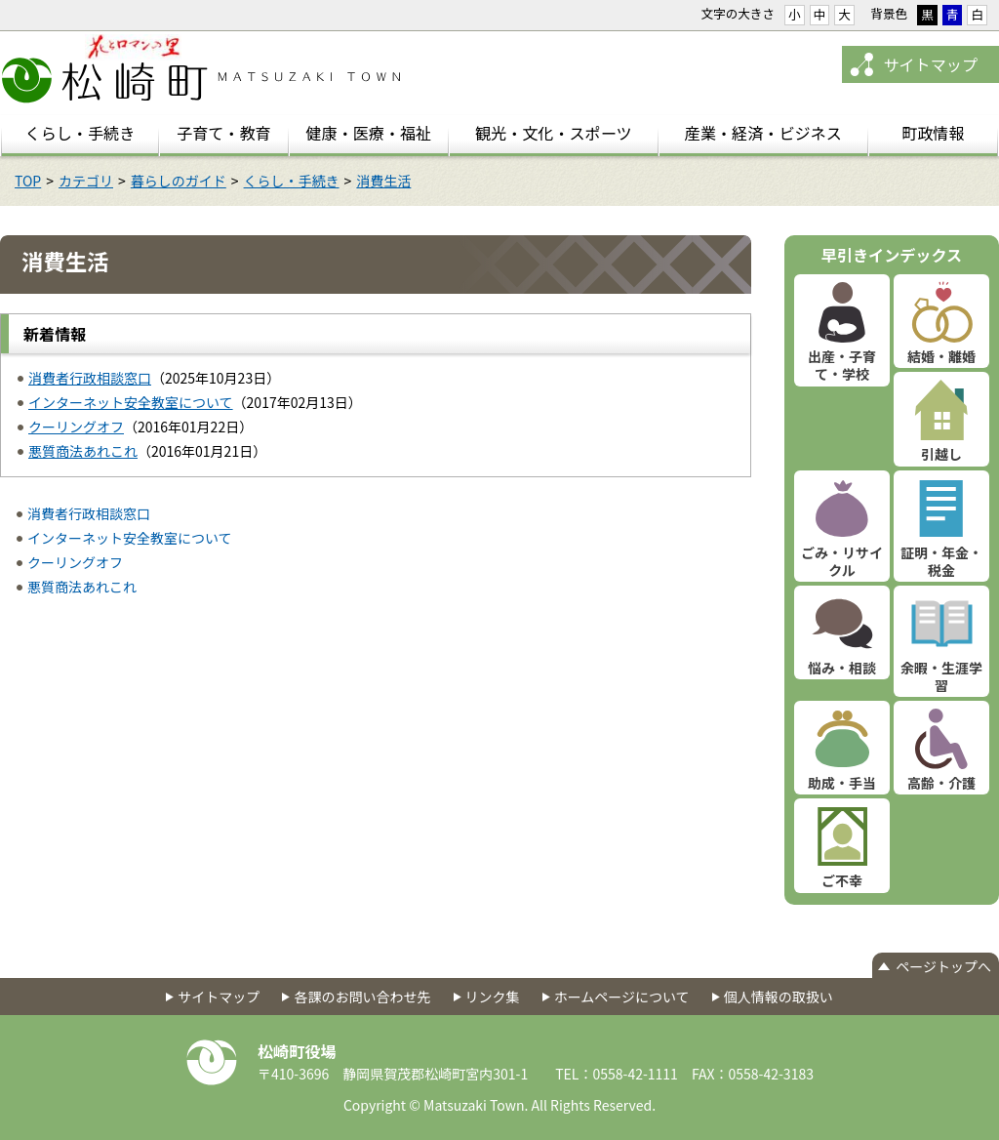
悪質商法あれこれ (83, 451)
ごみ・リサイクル (842, 561)
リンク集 (492, 996)
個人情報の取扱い (778, 996)
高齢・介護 (941, 783)
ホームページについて (622, 996)
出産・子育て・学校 (842, 365)
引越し (941, 454)
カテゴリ (86, 180)
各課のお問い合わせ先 (362, 996)
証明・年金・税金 (941, 561)
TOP (28, 180)
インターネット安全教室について (130, 402)
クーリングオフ (76, 426)
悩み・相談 (842, 667)
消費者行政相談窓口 (89, 377)
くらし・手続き (292, 180)
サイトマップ (930, 64)
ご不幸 (841, 880)
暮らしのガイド (178, 180)
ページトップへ (943, 966)
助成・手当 (842, 783)
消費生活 (383, 180)
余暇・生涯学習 (941, 676)
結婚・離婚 (941, 356)
